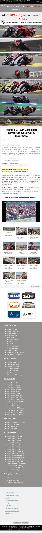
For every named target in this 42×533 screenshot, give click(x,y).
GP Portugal (28, 22)
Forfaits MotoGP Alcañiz (14, 445)
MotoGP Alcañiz (11, 342)
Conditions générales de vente (12, 495)
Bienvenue (2, 2)
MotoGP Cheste (11, 344)
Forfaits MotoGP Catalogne (15, 436)
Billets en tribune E (12, 169)
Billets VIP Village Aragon (14, 404)
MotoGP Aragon (11, 333)
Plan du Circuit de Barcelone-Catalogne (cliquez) (15, 165)
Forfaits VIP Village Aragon (15, 459)
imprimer (37, 286)
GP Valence (21, 22)
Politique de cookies (10, 503)
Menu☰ (3, 6)
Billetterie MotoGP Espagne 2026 (21, 2)
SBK (15, 2)
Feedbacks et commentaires (15, 482)
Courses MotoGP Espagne (14, 354)
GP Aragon (8, 22)
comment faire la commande (12, 508)
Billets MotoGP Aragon (13, 385)
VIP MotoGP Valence (13, 366)
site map (8, 516)
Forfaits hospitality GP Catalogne (16, 463)
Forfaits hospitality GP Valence (16, 468)
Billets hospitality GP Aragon (15, 410)
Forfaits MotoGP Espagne (14, 470)
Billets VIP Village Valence (14, 406)
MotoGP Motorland (12, 348)
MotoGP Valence (12, 335)
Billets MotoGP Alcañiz (13, 391)
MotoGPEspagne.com (33, 526)
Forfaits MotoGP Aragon (14, 438)
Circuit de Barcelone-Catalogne (16, 422)
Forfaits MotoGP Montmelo (15, 449)
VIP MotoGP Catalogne (13, 362)
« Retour (32, 286)
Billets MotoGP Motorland (14, 397)
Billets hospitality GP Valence (15, 412)
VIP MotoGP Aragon (13, 364)
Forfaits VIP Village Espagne (15, 455)
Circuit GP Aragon (12, 426)
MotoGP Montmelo (12, 346)
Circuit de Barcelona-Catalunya (8, 139)
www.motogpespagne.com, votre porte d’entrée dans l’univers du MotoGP (21, 528)
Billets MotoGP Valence (14, 387)
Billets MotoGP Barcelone (14, 389)
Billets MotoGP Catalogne (14, 383)
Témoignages (9, 513)
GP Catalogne (15, 22)
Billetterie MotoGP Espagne (15, 414)
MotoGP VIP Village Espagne (15, 352)
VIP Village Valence (12, 373)
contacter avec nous (13, 480)
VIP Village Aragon (12, 370)
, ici (27, 171)
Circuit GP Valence (12, 428)
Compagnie (8, 505)
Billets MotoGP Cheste (13, 393)
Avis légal (8, 498)
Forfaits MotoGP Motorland (15, 451)
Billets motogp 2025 (10, 492)
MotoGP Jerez (11, 337)
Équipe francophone (36, 22)
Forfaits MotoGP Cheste (14, 447)
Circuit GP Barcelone (13, 424)
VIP (7, 2)
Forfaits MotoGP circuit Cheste (16, 453)
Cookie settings (17, 522)
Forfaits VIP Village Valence (15, 461)
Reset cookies (25, 522)
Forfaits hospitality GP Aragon (15, 466)
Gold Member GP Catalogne (15, 375)
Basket (21, 19)
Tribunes (17, 139)
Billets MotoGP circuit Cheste (15, 399)
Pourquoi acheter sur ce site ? (12, 510)
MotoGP (10, 2)
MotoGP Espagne (12, 329)
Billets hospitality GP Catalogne (16, 408)
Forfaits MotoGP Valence (14, 440)
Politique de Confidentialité (12, 500)
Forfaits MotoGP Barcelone (15, 443)
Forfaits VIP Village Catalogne (15, 457)
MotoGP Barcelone (12, 339)
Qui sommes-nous (12, 478)
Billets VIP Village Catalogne (15, 401)
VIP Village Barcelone (13, 368)
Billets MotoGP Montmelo (14, 395)
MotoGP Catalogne (12, 331)
